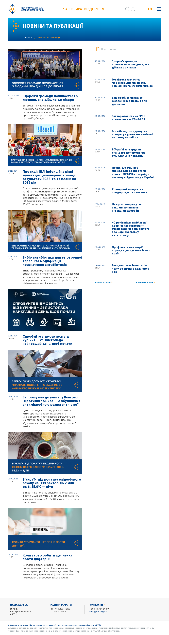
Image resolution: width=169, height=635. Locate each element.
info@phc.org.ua (98, 612)
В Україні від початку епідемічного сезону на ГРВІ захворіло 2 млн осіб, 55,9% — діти (52, 483)
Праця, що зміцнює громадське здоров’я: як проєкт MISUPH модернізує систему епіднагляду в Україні (133, 172)
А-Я (150, 9)
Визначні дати (144, 282)
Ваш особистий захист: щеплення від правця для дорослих (129, 101)
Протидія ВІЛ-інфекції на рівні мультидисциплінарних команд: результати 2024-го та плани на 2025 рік (49, 177)
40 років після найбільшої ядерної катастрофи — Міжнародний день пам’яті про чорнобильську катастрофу (130, 229)
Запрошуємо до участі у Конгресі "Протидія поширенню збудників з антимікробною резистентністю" (51, 401)
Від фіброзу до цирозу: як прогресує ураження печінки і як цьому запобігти (132, 134)
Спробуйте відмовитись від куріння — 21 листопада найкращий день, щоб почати (47, 340)
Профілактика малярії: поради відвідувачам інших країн (131, 250)
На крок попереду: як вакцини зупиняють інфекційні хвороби (127, 207)
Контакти (96, 604)
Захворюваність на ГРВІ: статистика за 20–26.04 (128, 118)
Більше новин (103, 282)
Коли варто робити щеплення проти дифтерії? (47, 557)
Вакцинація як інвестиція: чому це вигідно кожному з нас (130, 268)
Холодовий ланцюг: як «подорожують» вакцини (129, 191)
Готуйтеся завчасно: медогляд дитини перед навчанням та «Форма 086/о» (132, 82)
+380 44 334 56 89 (99, 609)
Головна (27, 38)
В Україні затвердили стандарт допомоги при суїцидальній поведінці (129, 152)
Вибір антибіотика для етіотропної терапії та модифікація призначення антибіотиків (52, 261)
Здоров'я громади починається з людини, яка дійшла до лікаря (50, 98)
